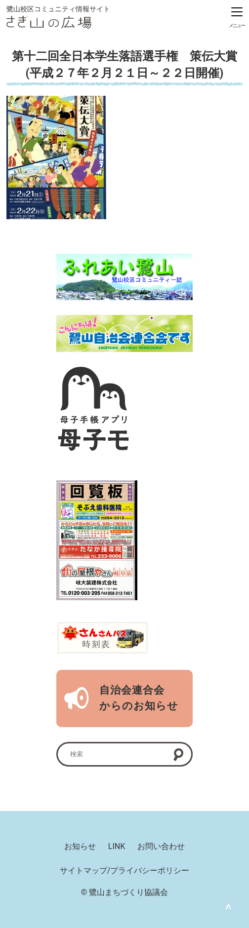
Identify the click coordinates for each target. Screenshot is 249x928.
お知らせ (80, 846)
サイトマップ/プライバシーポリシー (125, 870)
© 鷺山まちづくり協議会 (124, 892)
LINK (116, 846)
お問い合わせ (161, 846)
